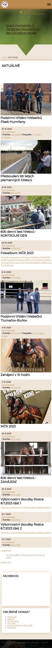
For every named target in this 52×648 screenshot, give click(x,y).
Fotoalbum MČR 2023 (17, 253)
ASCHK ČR (12, 617)
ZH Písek (11, 623)
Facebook (11, 628)
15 (7, 558)
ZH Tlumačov (13, 621)
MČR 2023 (8, 426)
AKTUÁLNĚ (16, 135)
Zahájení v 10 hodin (15, 375)
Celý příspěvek (8, 132)
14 (42, 555)
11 (33, 555)
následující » (6, 562)
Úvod (4, 57)
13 (39, 555)
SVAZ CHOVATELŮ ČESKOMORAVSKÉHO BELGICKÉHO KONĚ (23, 29)
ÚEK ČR (10, 619)
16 (10, 558)
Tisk (23, 642)
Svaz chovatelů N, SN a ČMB (19, 625)
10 (30, 555)
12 (36, 555)
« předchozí (6, 551)
